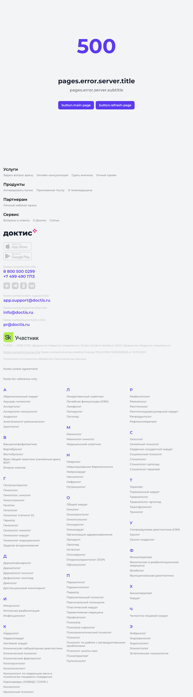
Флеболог (137, 570)
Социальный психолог (146, 454)
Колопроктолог (14, 663)
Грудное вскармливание (21, 545)
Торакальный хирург (145, 492)
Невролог (74, 462)
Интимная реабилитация (21, 610)
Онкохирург (75, 529)
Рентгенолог (139, 406)
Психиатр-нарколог (81, 627)
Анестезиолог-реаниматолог (24, 421)
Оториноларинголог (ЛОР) (86, 559)
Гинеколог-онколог (17, 530)
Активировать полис (18, 190)
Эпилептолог (139, 648)
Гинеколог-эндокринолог (21, 540)
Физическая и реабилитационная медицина (154, 564)
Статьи (54, 220)
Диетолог (10, 583)
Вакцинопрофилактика (20, 444)
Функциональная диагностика (152, 575)
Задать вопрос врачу (18, 175)
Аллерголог (11, 406)
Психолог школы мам (82, 651)
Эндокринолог (140, 638)
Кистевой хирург (15, 643)
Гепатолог (10, 510)
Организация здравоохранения (89, 534)
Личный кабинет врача (20, 205)
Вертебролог (12, 449)
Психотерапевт (77, 656)
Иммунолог (11, 605)
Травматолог (139, 497)
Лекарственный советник (85, 396)
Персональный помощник (85, 602)
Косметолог (11, 687)
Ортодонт (73, 539)
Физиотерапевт (141, 557)
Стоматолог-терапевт (145, 469)
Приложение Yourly (50, 190)
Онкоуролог (75, 524)
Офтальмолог (76, 564)
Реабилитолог (140, 396)
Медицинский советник (84, 444)
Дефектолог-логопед (18, 578)
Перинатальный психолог (85, 597)
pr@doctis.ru (16, 324)
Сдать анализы (82, 175)
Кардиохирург (13, 638)
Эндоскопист (139, 643)
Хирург (135, 598)
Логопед (73, 416)
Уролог (135, 534)
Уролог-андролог (142, 539)
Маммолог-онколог (80, 439)
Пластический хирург (82, 607)
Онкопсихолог (77, 519)
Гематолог (10, 490)
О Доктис (39, 220)
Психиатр (73, 622)
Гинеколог (10, 525)
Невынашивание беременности (90, 467)
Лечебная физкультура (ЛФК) (88, 401)
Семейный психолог (144, 444)
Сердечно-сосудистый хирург (151, 449)
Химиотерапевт (141, 593)
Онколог (73, 509)
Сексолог (136, 439)
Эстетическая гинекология (149, 653)
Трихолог (136, 512)
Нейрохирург (76, 472)
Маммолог (74, 434)
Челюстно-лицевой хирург (149, 616)
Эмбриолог (138, 633)
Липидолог (75, 411)
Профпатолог (76, 617)
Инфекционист (14, 616)
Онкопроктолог (78, 514)
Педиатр (73, 592)
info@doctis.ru (18, 312)
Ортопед (73, 544)
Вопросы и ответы (16, 220)
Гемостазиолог (14, 500)
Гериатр (9, 520)
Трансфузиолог (141, 507)
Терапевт (136, 487)
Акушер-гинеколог (17, 401)
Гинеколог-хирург (16, 535)
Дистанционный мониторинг (24, 588)
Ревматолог (138, 401)
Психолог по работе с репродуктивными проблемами (96, 644)
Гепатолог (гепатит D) (18, 515)
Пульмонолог (76, 661)
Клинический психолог (20, 653)
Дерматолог (12, 568)
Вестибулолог (13, 454)
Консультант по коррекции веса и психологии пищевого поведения (27, 675)
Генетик (9, 505)
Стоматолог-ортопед (144, 464)
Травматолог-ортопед (145, 502)
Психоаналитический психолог (89, 632)
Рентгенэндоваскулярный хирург (154, 411)
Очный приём (106, 175)
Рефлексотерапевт (143, 421)
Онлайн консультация (52, 175)
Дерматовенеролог (17, 563)
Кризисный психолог (18, 692)
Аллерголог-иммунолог (20, 411)
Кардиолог (11, 633)
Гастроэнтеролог (15, 485)
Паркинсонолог (78, 587)
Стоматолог (138, 459)
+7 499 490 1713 (19, 276)
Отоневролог (76, 554)
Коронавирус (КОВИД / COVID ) (25, 682)
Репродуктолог (141, 416)
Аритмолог (11, 426)
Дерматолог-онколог (18, 573)
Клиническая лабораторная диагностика (32, 648)
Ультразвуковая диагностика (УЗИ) (155, 529)
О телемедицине (80, 190)
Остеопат (73, 549)
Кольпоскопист (14, 668)
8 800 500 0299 (19, 271)
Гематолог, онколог (17, 495)
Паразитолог (76, 582)
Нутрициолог (76, 487)
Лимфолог (74, 406)
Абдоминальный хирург (20, 396)
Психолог (73, 637)
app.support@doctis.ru (26, 300)
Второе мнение (14, 467)
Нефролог (74, 482)
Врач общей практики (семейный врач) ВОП (31, 461)
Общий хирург (77, 504)
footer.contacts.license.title (21, 352)
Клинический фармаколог (22, 658)
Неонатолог (75, 477)
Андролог (10, 416)
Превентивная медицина (85, 612)
